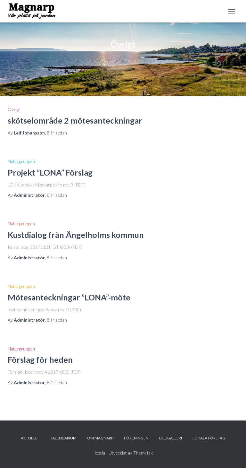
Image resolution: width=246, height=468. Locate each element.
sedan (57, 132)
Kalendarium (63, 438)
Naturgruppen (21, 161)
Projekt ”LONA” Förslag (50, 172)
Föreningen (136, 438)
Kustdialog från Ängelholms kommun (76, 234)
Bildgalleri (170, 438)
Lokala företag (209, 438)
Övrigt (14, 109)
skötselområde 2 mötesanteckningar (75, 120)
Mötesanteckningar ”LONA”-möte (69, 297)
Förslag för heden (40, 359)
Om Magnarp (100, 438)
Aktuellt (30, 438)
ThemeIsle (143, 452)
